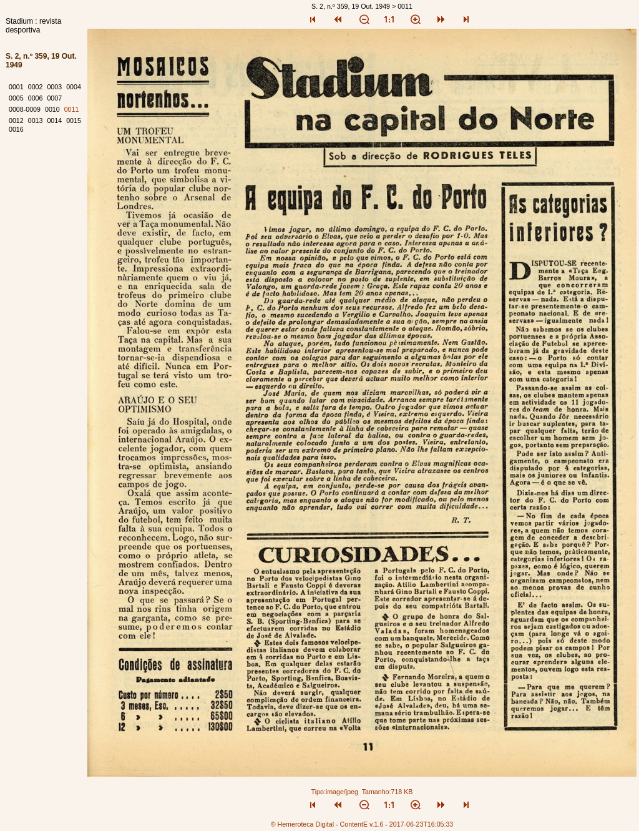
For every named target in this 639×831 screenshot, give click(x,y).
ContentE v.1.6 (362, 824)
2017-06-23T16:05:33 (421, 824)
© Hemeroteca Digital (302, 824)
